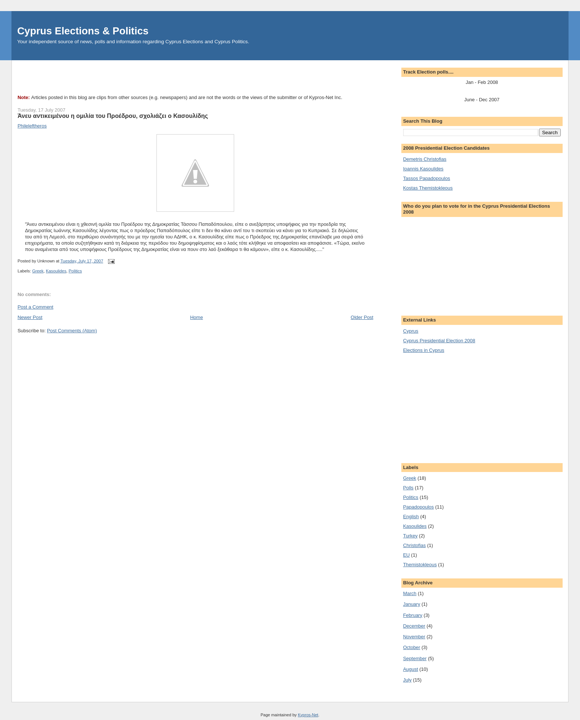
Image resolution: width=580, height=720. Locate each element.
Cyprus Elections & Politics (82, 31)
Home (196, 317)
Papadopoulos (418, 507)
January (411, 604)
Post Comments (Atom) (72, 330)
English (411, 516)
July (407, 680)
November (414, 636)
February (412, 615)
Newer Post (29, 317)
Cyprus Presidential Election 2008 (439, 340)
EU (406, 555)
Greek (38, 271)
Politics (75, 271)
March (410, 593)
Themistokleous (420, 564)
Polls (408, 487)
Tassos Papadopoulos (426, 178)
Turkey (410, 536)
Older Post (362, 317)
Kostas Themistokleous (428, 188)
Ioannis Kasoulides (423, 168)
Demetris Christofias (424, 159)
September (415, 658)
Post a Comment (35, 307)
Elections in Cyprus (423, 350)
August (410, 669)
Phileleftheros (32, 126)
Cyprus (410, 331)
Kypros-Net (308, 715)
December (414, 626)
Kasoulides (56, 271)
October (411, 647)
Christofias (414, 545)
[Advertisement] (152, 77)
